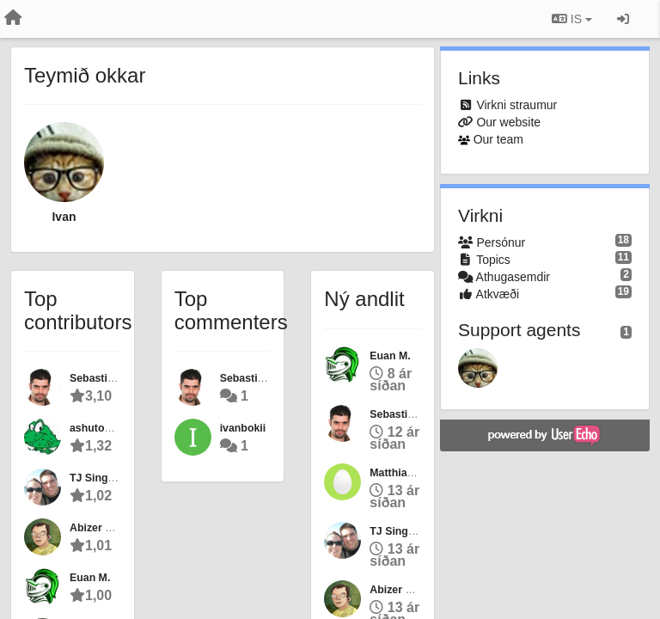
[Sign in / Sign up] (623, 19)
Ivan (64, 217)
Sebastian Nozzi (110, 378)
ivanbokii (243, 428)
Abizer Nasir (100, 528)
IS (572, 19)
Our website (508, 122)
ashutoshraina (106, 428)
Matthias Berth (406, 473)
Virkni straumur (516, 105)
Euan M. (90, 578)
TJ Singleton (101, 478)
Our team (498, 139)
